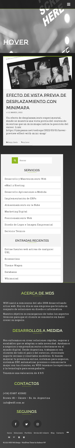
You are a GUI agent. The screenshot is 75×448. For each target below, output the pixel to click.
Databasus (11, 271)
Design (10, 142)
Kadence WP (41, 443)
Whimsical (12, 278)
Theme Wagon (13, 265)
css (24, 142)
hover (27, 142)
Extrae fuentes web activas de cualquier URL (29, 251)
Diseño (15, 142)
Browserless (12, 258)
